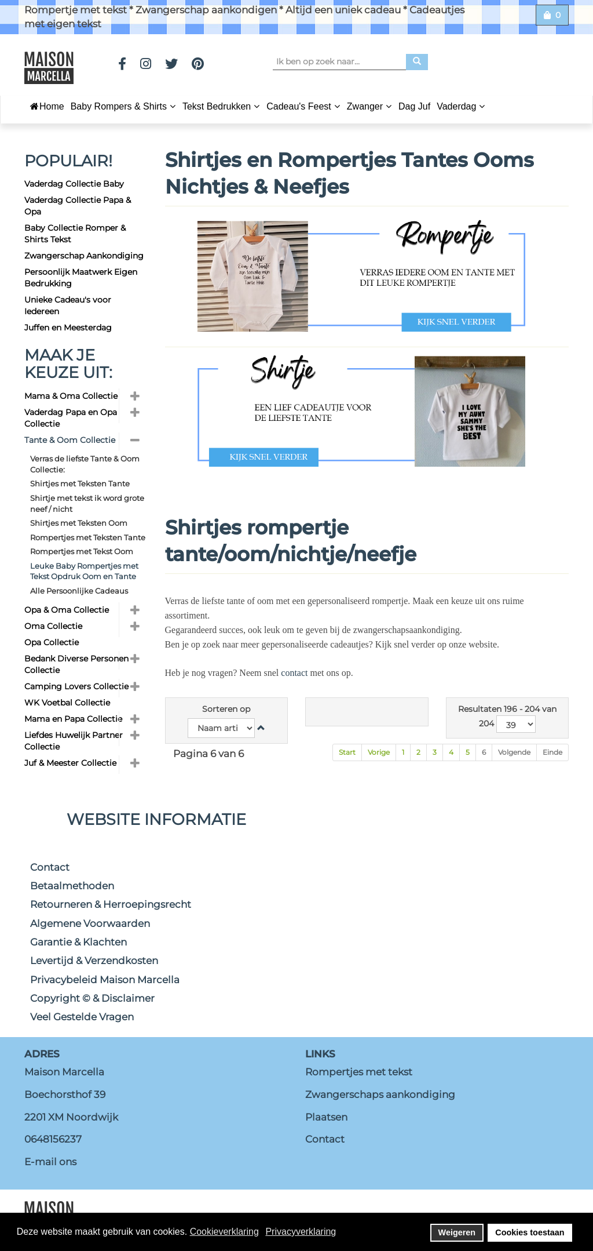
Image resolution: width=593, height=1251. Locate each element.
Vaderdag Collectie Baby (74, 184)
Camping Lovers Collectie (76, 686)
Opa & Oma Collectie (66, 610)
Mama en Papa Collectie (73, 719)
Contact (49, 867)
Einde (552, 752)
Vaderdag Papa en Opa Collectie (70, 418)
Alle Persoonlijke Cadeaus (79, 590)
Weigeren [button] (457, 1232)
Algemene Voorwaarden (90, 923)
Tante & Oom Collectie (69, 440)
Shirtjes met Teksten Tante (80, 483)
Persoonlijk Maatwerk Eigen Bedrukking (80, 278)
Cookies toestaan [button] (529, 1232)
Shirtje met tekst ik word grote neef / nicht (87, 503)
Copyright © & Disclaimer (92, 998)
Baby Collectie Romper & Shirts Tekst (75, 234)
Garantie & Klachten (78, 942)
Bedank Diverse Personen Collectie (76, 664)
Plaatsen (326, 1117)
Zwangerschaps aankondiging (380, 1094)
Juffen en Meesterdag (68, 327)
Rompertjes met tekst (358, 1072)
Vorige (379, 752)
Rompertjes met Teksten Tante (87, 537)
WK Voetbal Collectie (67, 702)
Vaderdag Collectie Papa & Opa (77, 206)
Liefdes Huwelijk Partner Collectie (73, 741)
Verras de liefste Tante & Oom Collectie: (85, 464)
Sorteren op (226, 709)
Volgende (514, 752)
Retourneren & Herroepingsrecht (110, 904)
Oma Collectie (53, 626)
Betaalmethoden (72, 886)
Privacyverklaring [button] (300, 1232)
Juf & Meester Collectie (70, 763)
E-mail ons (50, 1162)
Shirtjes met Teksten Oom (78, 523)
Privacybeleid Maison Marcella (105, 979)
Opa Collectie (51, 642)
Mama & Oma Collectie (71, 396)
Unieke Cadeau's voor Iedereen (67, 305)
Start (347, 752)
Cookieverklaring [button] (224, 1232)
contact (294, 673)
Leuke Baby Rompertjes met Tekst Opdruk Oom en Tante (84, 571)
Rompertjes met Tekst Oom (81, 551)
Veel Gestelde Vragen (82, 1017)
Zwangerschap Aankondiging (84, 255)
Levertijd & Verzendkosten (94, 960)
